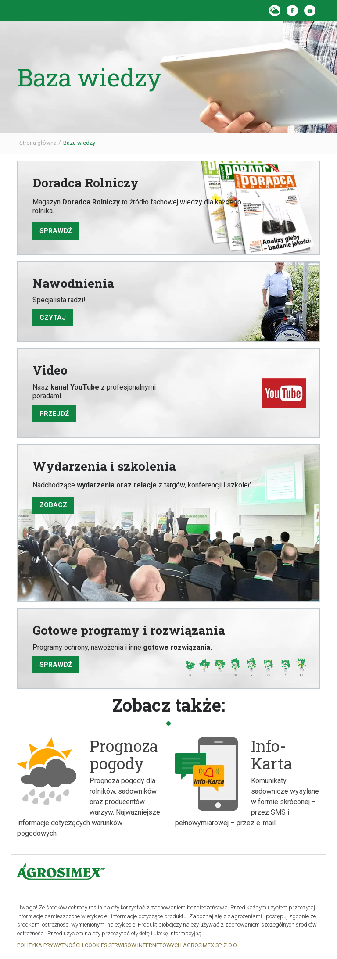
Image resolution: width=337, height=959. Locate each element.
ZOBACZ (53, 505)
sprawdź (55, 231)
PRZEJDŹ (54, 414)
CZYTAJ (52, 318)
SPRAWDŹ (55, 665)
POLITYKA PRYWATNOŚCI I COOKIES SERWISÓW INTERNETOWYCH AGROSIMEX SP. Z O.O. (127, 945)
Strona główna (38, 143)
